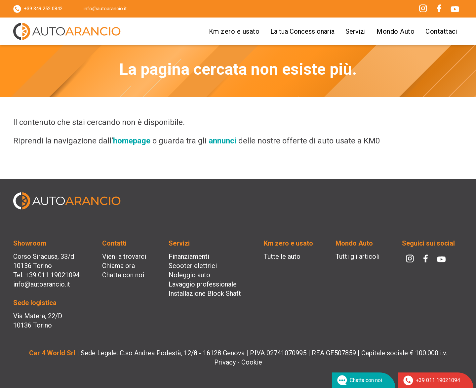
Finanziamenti (189, 256)
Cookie (251, 362)
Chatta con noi (123, 275)
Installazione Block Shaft (205, 293)
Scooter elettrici (193, 266)
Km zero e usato (234, 31)
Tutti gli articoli (357, 256)
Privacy (225, 362)
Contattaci (441, 31)
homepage (131, 140)
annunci (222, 140)
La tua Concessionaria (302, 31)
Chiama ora (118, 266)
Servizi (355, 31)
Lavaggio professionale (203, 284)
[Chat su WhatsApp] (363, 380)
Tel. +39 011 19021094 (46, 275)
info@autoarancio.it (105, 9)
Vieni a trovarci (124, 256)
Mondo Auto (396, 31)
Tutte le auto (282, 256)
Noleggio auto (189, 275)
